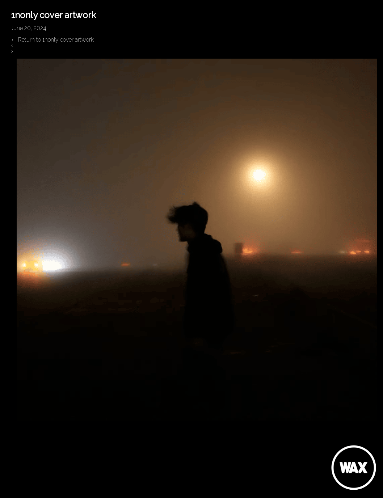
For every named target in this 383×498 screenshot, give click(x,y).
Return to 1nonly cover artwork (52, 39)
